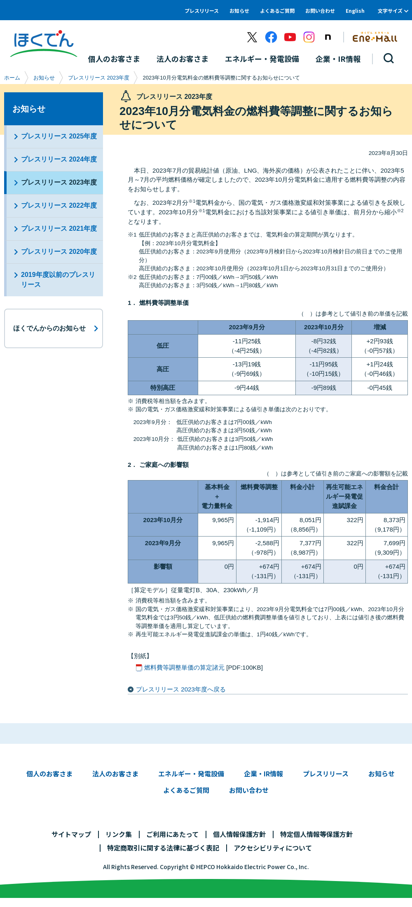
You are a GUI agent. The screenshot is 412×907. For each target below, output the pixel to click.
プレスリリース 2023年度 (98, 78)
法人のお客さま (115, 773)
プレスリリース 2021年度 (59, 228)
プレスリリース (202, 10)
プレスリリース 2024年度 (59, 159)
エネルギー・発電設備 (191, 773)
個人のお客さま (49, 773)
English (355, 10)
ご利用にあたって (172, 834)
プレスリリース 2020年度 (59, 251)
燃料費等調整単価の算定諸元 (184, 667)
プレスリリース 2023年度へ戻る (181, 689)
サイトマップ (71, 834)
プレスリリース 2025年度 (59, 136)
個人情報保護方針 (239, 834)
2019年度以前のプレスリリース (58, 279)
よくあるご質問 (277, 10)
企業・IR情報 (263, 773)
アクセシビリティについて (273, 848)
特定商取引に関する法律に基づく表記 (163, 848)
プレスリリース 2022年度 (59, 205)
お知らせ (239, 10)
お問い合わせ (320, 10)
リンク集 (118, 834)
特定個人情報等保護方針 (316, 834)
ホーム (12, 78)
